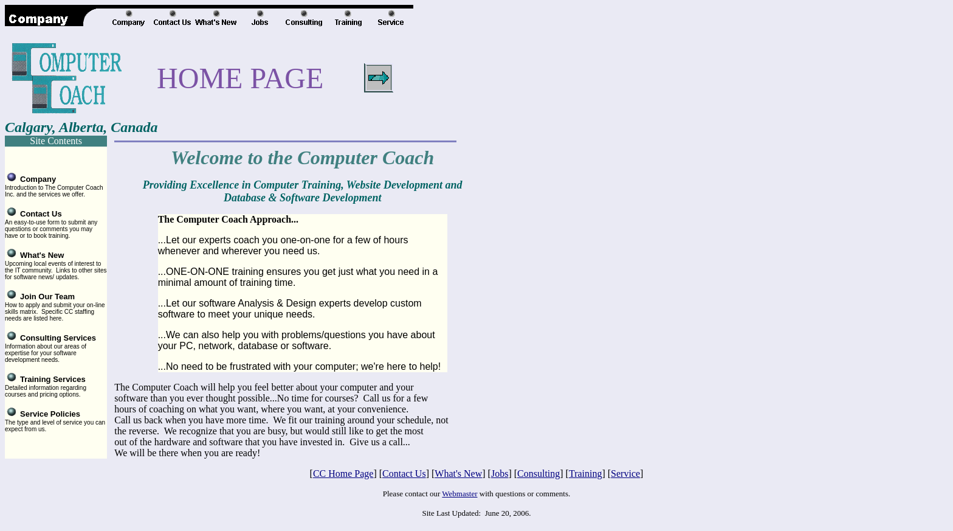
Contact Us (404, 473)
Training (585, 473)
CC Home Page (343, 473)
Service (625, 473)
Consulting (538, 473)
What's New (458, 473)
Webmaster (459, 493)
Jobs (499, 473)
